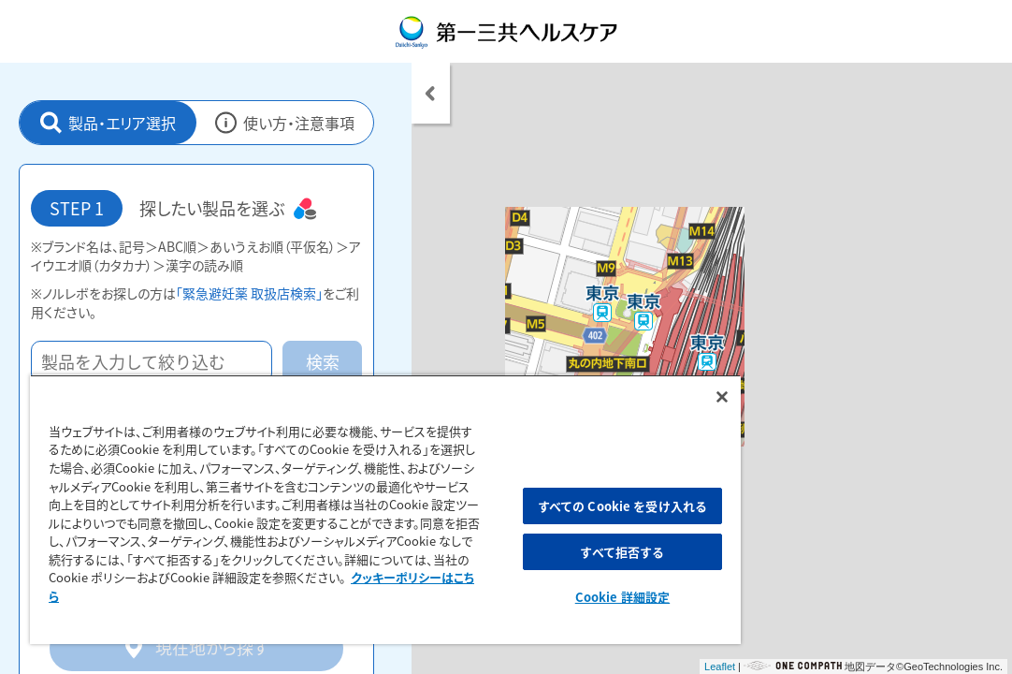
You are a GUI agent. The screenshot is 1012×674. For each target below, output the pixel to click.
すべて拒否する (519, 552)
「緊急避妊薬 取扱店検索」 (249, 293)
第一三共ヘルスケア (506, 31)
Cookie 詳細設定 (518, 597)
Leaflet (719, 666)
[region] (323, 503)
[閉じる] (597, 384)
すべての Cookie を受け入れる (519, 500)
